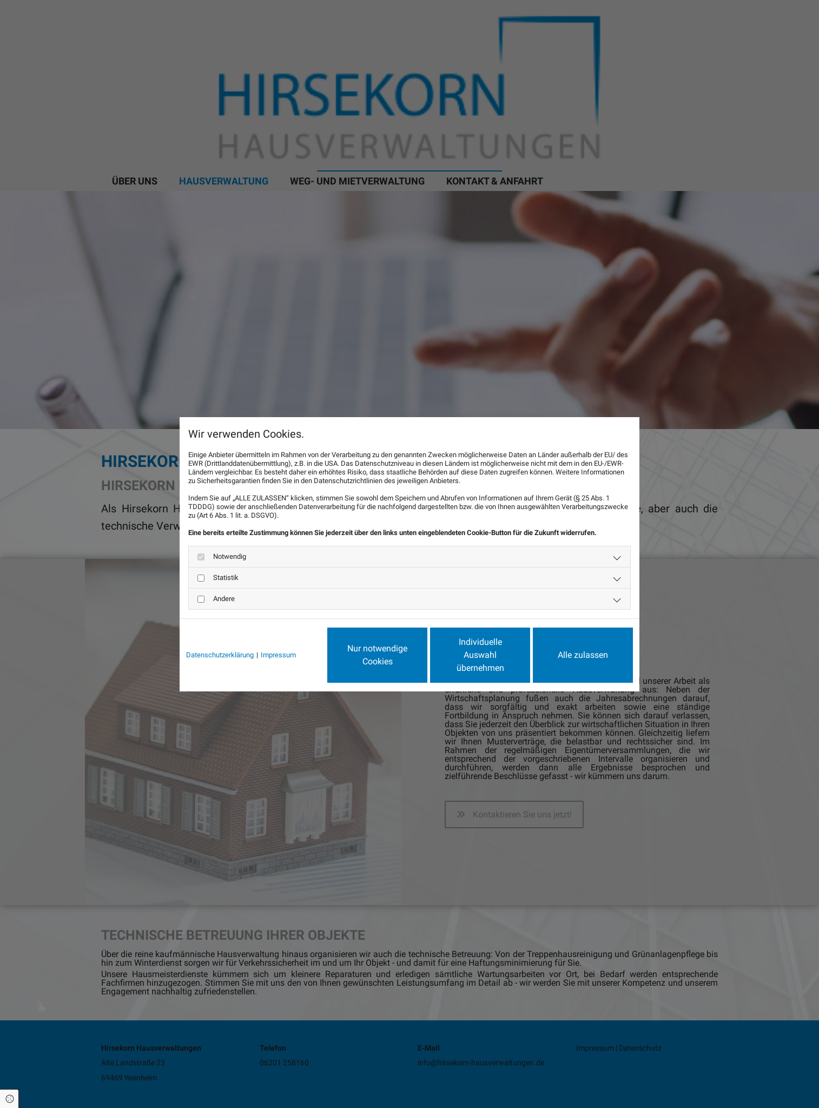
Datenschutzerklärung (220, 655)
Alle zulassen (583, 655)
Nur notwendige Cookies (377, 655)
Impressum (278, 655)
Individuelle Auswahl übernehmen (480, 655)
